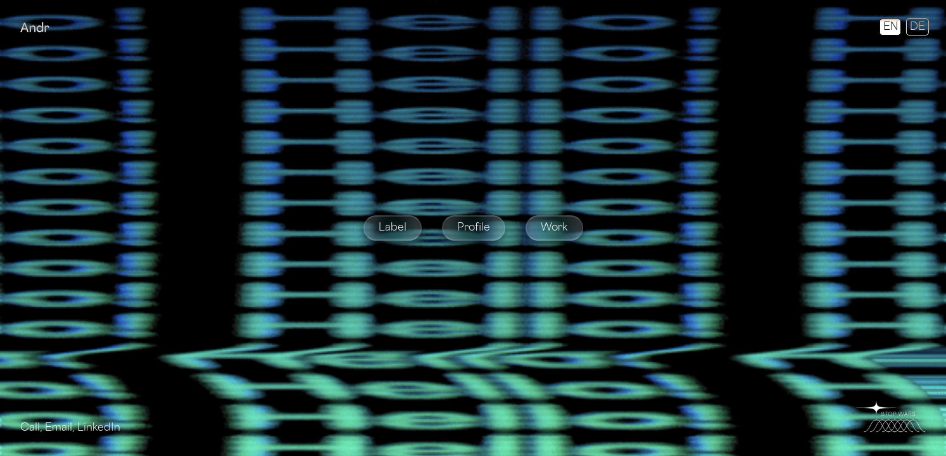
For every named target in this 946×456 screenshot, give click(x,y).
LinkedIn (98, 428)
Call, (32, 428)
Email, (61, 428)
